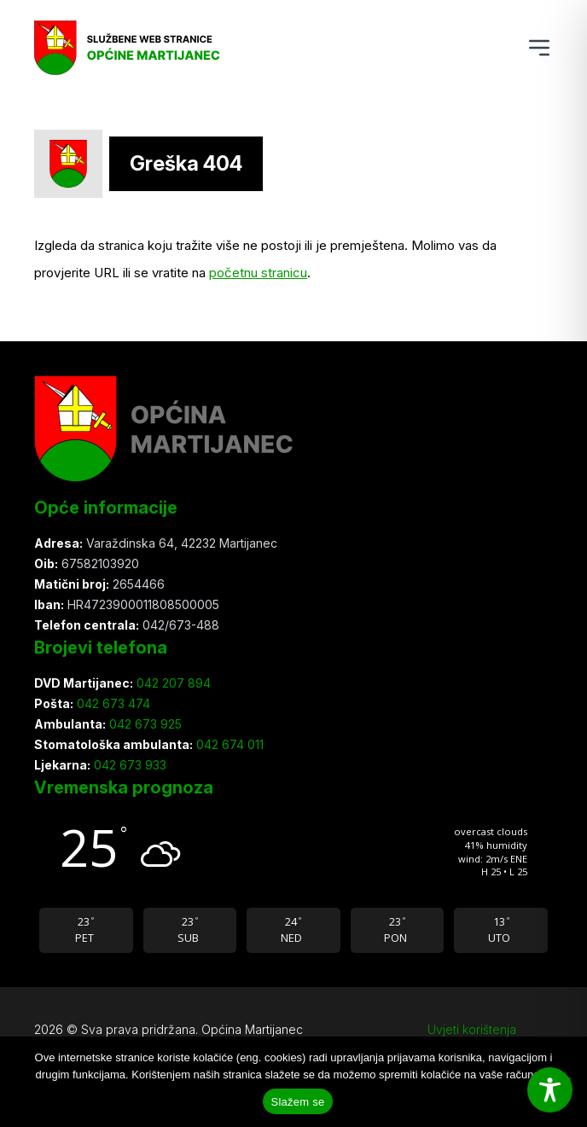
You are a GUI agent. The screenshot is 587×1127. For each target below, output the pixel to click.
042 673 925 (144, 724)
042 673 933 (128, 765)
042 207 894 (172, 683)
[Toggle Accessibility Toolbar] (550, 1090)
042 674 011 (228, 744)
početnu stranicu (258, 272)
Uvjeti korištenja (471, 1029)
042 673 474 (111, 703)
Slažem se (298, 1101)
